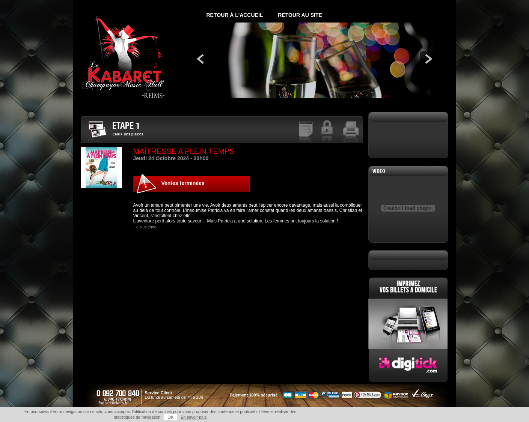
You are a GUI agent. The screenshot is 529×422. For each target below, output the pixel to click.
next (428, 59)
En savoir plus (193, 417)
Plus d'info (148, 227)
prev (201, 59)
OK (170, 417)
